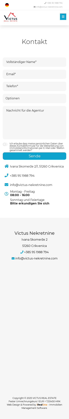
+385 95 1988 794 (53, 3)
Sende (34, 156)
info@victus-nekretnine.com (48, 7)
